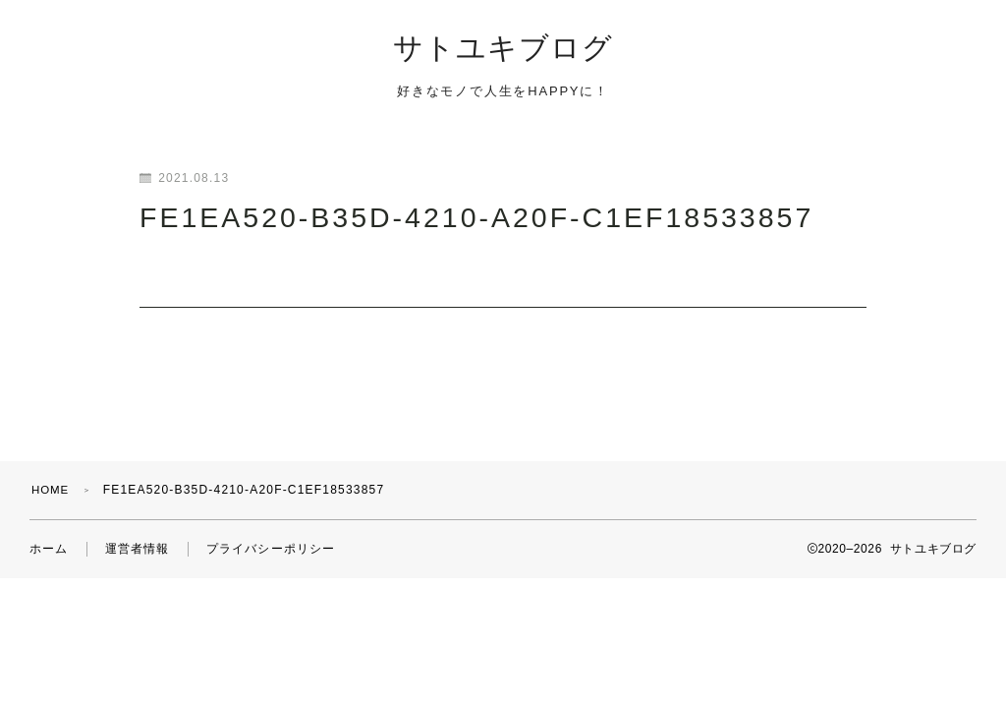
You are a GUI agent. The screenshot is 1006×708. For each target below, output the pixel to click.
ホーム (49, 532)
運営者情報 (137, 532)
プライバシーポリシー (271, 532)
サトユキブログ (503, 50)
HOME (51, 473)
